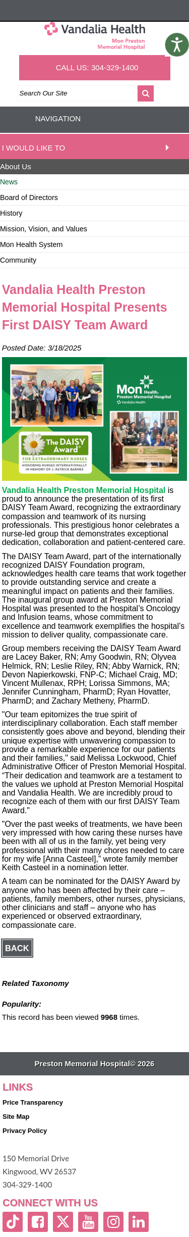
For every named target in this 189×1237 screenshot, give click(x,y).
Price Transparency (33, 1102)
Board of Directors (29, 197)
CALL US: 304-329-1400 (97, 67)
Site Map (16, 1116)
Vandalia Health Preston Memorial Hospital (84, 490)
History (11, 213)
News (9, 182)
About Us (15, 166)
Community (18, 260)
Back (17, 948)
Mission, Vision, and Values (43, 229)
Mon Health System (31, 244)
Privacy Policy (25, 1130)
